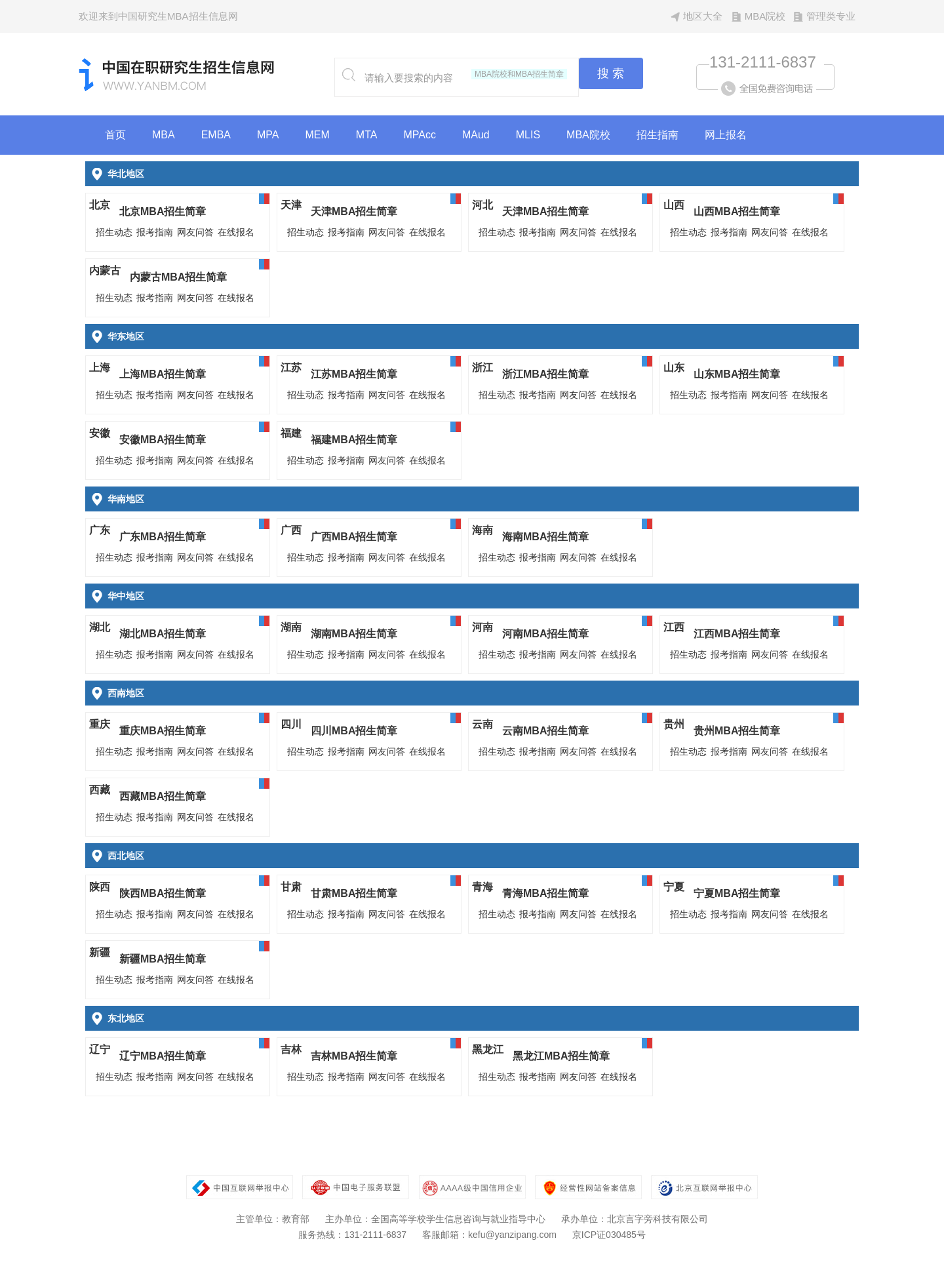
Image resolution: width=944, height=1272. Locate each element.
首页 (115, 134)
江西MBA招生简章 (737, 633)
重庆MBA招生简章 (162, 730)
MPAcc (419, 134)
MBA (163, 134)
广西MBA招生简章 (354, 536)
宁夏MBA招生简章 (737, 893)
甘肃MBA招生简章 (354, 893)
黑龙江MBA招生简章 (561, 1056)
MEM (317, 134)
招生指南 (657, 134)
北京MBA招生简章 (162, 211)
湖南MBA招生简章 (354, 633)
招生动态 (114, 232)
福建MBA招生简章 (354, 439)
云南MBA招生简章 (545, 730)
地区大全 (702, 16)
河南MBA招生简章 (545, 633)
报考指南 (154, 232)
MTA (367, 134)
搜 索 (610, 73)
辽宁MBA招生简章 (162, 1056)
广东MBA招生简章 (162, 536)
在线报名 (236, 232)
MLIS (528, 134)
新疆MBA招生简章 (162, 958)
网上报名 (726, 134)
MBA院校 (765, 16)
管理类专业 (831, 16)
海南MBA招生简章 (545, 536)
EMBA (216, 134)
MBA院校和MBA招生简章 (519, 74)
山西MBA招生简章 (737, 211)
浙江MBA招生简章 (545, 374)
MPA (268, 134)
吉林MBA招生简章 (354, 1056)
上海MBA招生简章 (162, 374)
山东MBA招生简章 (737, 374)
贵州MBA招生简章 (737, 730)
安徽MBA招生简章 (162, 439)
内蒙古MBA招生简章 (178, 277)
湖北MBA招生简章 (162, 633)
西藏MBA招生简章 (162, 796)
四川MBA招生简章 (354, 730)
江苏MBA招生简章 (354, 374)
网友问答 (195, 232)
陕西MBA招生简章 (162, 893)
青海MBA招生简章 (545, 893)
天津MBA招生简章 (354, 211)
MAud (476, 134)
